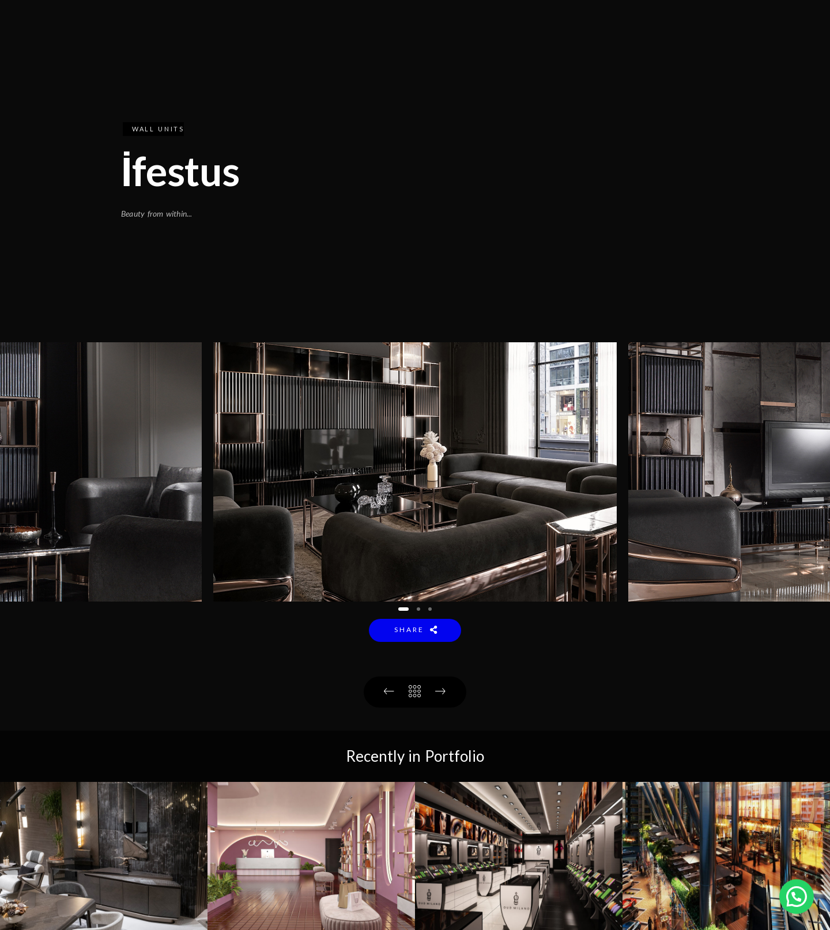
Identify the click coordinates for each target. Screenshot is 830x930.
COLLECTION (517, 47)
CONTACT (669, 47)
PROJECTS (597, 47)
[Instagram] (784, 23)
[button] (403, 609)
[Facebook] (734, 23)
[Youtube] (759, 23)
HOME (349, 47)
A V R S (732, 47)
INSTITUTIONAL (424, 47)
